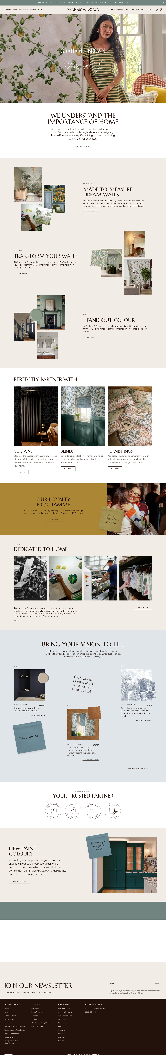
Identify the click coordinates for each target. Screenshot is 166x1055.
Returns (7, 1012)
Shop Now (21, 472)
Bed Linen (61, 1037)
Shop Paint (91, 337)
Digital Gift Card (64, 1008)
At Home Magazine (65, 1016)
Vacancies (35, 1019)
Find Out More (53, 519)
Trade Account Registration (14, 1030)
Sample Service (10, 1016)
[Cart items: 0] (161, 9)
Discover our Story (83, 146)
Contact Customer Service (95, 1008)
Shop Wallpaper (23, 273)
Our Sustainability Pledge (40, 1023)
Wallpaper (62, 1019)
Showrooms (9, 1019)
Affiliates (34, 1016)
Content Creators (11, 1037)
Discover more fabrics (91, 760)
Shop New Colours (19, 881)
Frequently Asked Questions (15, 1026)
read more (18, 620)
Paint (60, 1026)
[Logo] (83, 9)
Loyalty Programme (11, 1034)
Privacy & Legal (37, 1026)
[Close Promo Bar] (163, 2)
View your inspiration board (138, 768)
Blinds (60, 1034)
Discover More (143, 607)
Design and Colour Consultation (11, 1042)
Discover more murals (144, 720)
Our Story (35, 1008)
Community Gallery (65, 1012)
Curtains (61, 1030)
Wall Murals (62, 1023)
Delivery (7, 1008)
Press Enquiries (37, 1012)
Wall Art (61, 1041)
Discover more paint (37, 715)
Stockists (8, 1023)
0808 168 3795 (90, 1012)
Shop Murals (91, 212)
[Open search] (149, 9)
